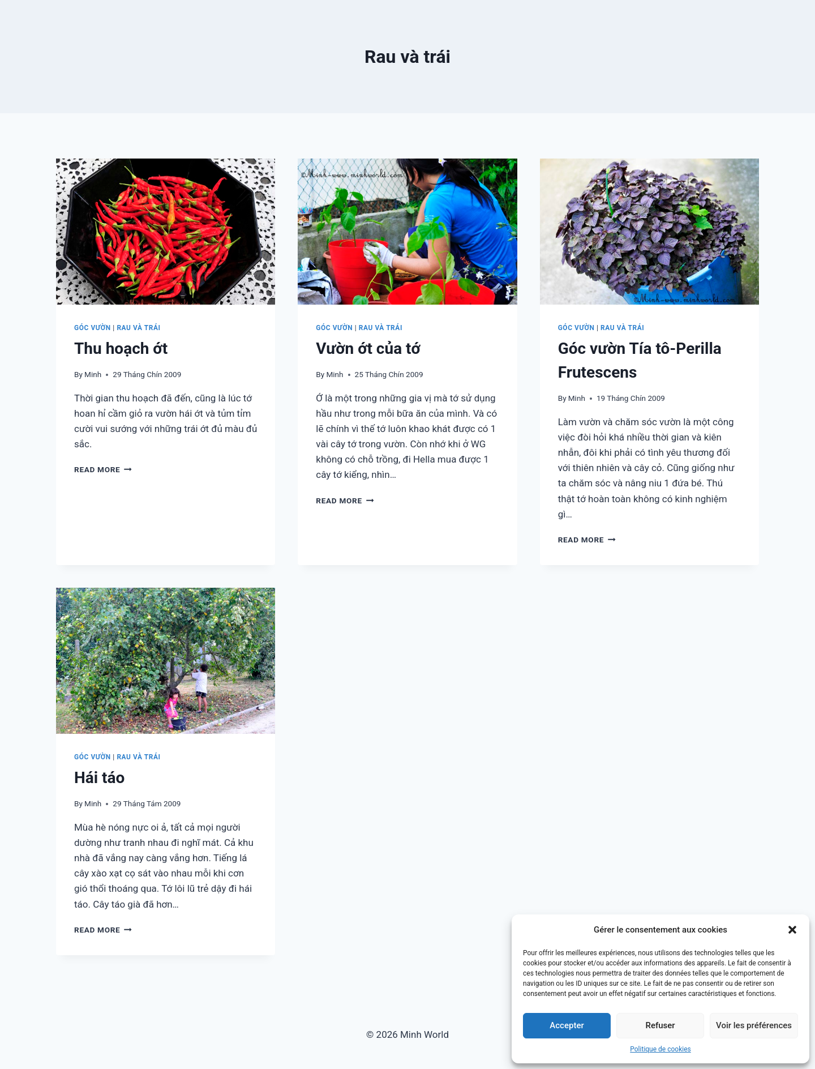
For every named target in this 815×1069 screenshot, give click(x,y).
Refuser (660, 1025)
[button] (792, 929)
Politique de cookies (660, 1049)
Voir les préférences (754, 1025)
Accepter (567, 1025)
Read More (103, 469)
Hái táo (99, 777)
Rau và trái (138, 328)
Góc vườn (92, 328)
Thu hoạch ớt (121, 348)
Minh (92, 374)
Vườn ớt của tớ (368, 348)
